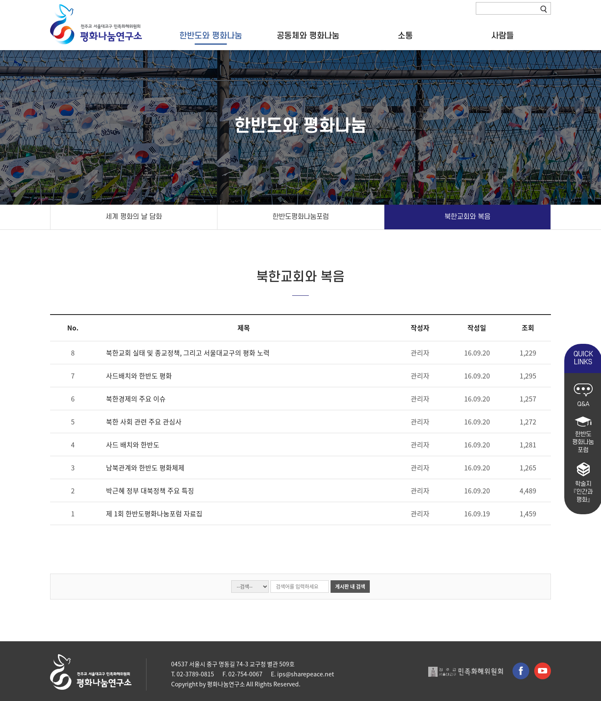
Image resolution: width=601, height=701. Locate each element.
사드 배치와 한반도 (132, 444)
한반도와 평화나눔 (210, 36)
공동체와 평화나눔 (308, 36)
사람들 (502, 36)
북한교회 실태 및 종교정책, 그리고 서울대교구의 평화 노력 (188, 353)
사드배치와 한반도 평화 (139, 376)
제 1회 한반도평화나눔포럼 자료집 (154, 513)
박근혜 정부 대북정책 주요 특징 (150, 490)
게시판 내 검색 (350, 586)
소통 (405, 36)
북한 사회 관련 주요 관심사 (144, 422)
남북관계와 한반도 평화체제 (145, 467)
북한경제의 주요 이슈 (136, 399)
